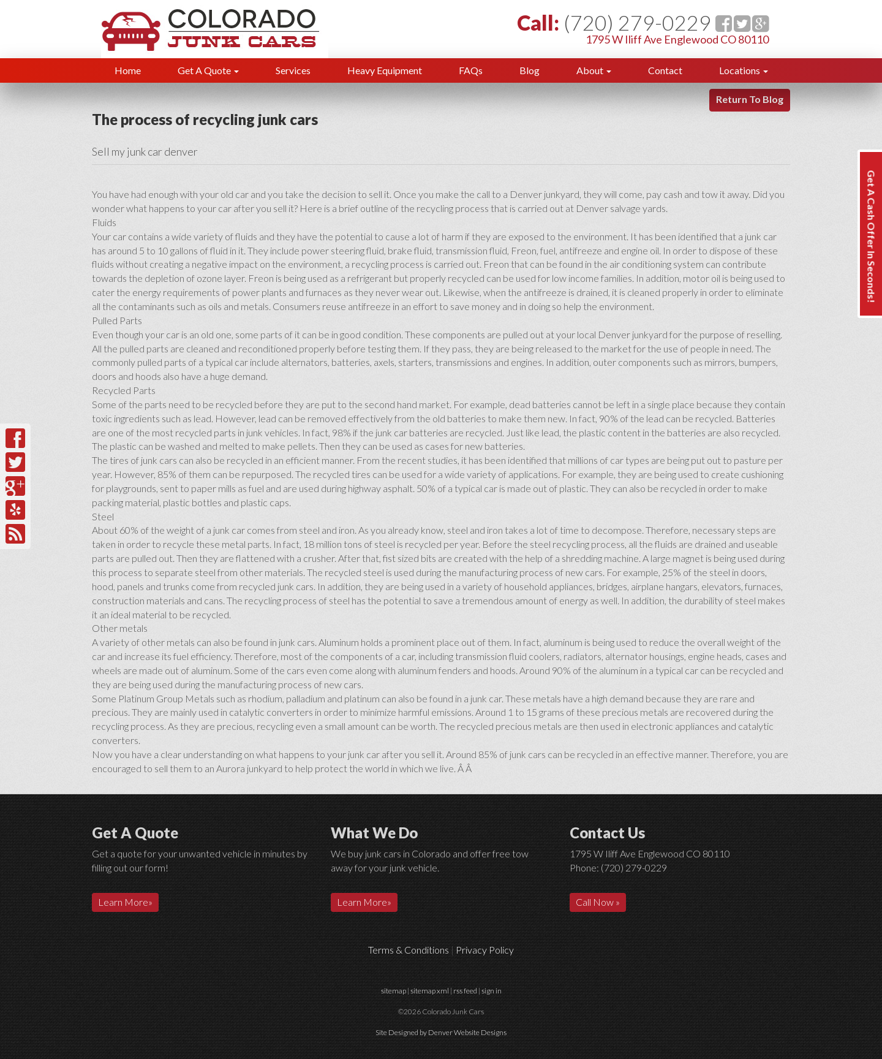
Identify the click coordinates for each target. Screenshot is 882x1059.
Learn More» (125, 902)
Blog (529, 70)
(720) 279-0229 (637, 22)
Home (128, 70)
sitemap (393, 990)
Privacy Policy (485, 949)
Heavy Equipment (384, 70)
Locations (743, 70)
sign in (491, 990)
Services (293, 70)
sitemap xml (429, 990)
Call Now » (598, 902)
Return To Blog (749, 99)
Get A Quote (208, 70)
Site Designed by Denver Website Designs (441, 1032)
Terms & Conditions (408, 949)
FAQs (471, 70)
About (593, 70)
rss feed (465, 990)
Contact (665, 70)
